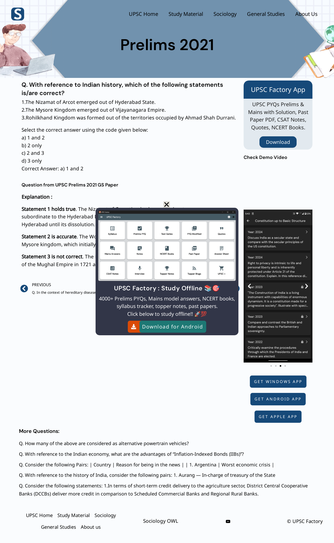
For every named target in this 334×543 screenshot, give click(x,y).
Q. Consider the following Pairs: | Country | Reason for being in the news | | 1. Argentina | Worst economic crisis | (146, 464)
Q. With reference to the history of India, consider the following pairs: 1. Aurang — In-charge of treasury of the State (147, 474)
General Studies (266, 13)
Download (278, 141)
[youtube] (228, 521)
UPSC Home (143, 13)
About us (306, 13)
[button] (249, 286)
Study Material (186, 13)
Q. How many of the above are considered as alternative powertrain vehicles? (104, 443)
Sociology (225, 13)
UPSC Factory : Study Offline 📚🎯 (167, 288)
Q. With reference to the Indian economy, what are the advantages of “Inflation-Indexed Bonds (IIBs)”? (131, 453)
